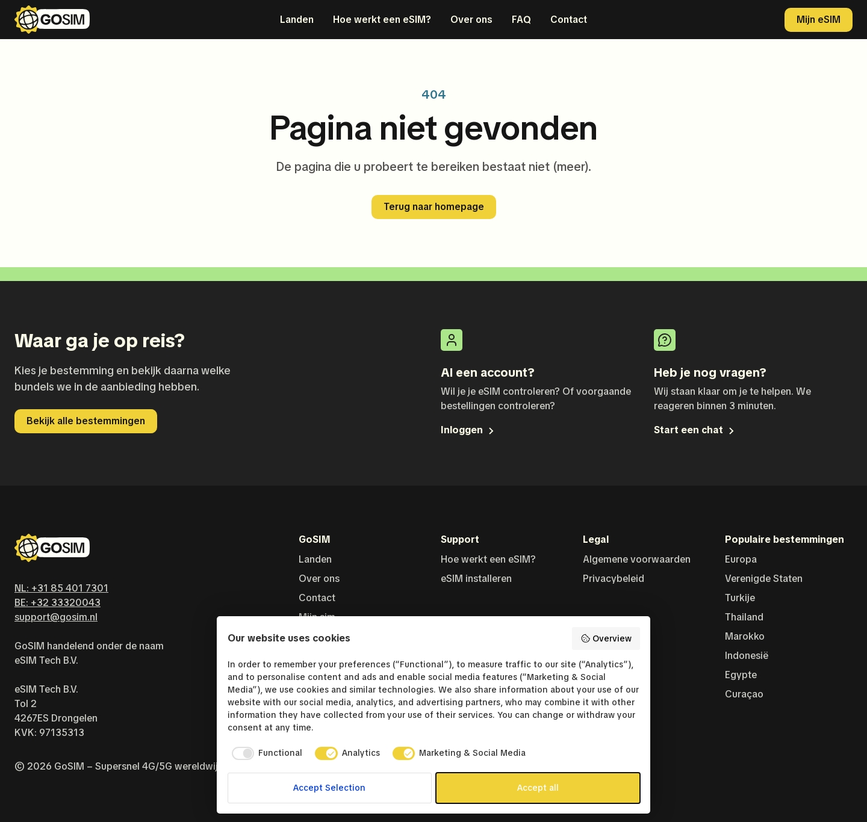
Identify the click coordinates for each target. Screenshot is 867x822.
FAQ (521, 19)
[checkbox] (265, 753)
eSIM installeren (476, 578)
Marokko (745, 636)
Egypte (741, 675)
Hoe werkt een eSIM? (382, 19)
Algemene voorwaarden (637, 559)
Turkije (740, 598)
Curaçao (744, 694)
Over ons (471, 19)
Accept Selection (329, 787)
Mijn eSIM (819, 19)
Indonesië (746, 655)
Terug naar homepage (434, 206)
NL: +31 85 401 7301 (61, 588)
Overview (606, 638)
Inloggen (468, 430)
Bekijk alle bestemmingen (85, 421)
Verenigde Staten (764, 578)
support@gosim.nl (56, 617)
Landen (297, 19)
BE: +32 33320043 (57, 602)
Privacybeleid (613, 578)
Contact (568, 19)
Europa (741, 559)
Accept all (538, 787)
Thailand (744, 617)
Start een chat (695, 430)
